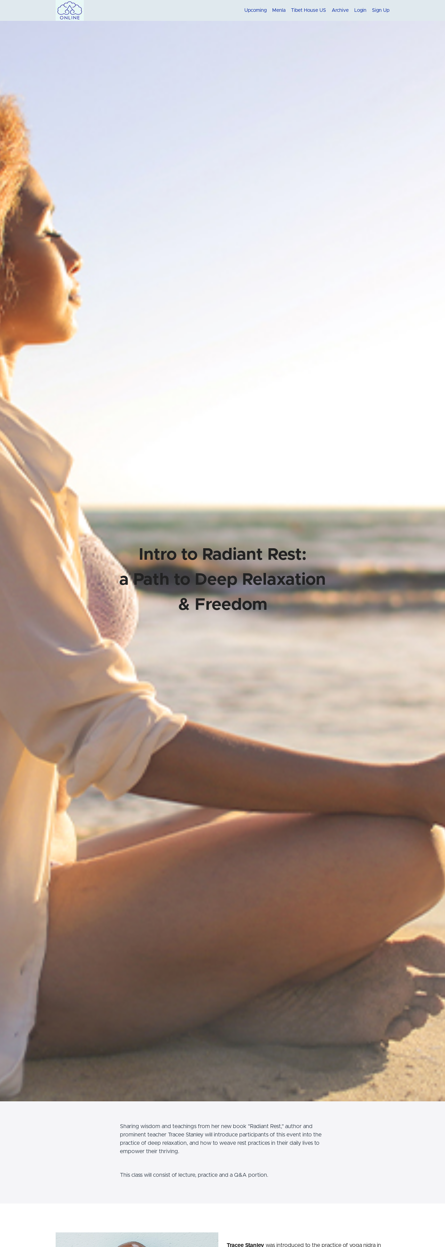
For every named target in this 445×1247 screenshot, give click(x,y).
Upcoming (255, 10)
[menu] (314, 10)
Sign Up (380, 10)
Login (360, 10)
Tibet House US (308, 10)
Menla (278, 10)
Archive (340, 10)
